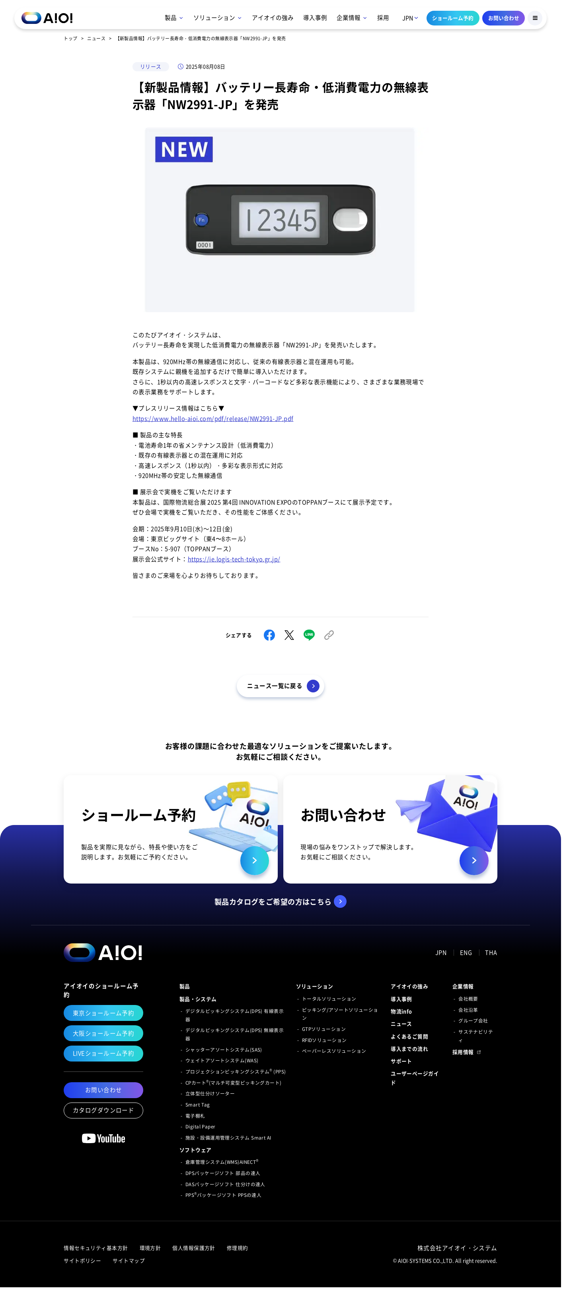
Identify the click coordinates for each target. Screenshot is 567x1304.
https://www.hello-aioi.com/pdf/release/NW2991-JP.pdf (213, 418)
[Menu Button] (535, 18)
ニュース (96, 38)
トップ (70, 38)
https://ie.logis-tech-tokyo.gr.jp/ (234, 559)
